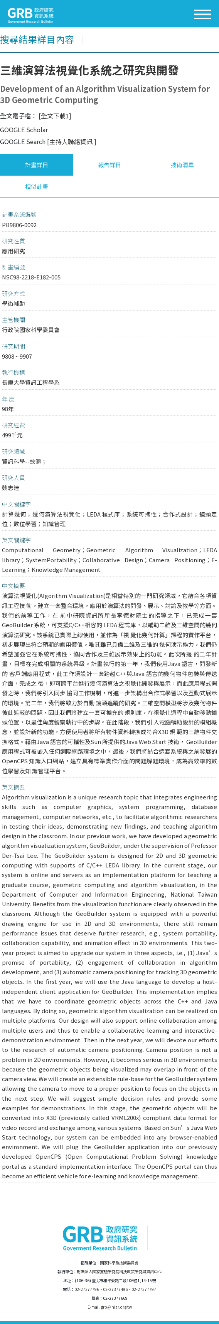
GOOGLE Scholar (24, 129)
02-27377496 (115, 1289)
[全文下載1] (55, 115)
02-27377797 (143, 1289)
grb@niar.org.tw (116, 1307)
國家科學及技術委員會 (119, 1263)
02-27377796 (86, 1289)
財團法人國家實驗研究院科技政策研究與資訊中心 (119, 1271)
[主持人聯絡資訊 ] (71, 141)
